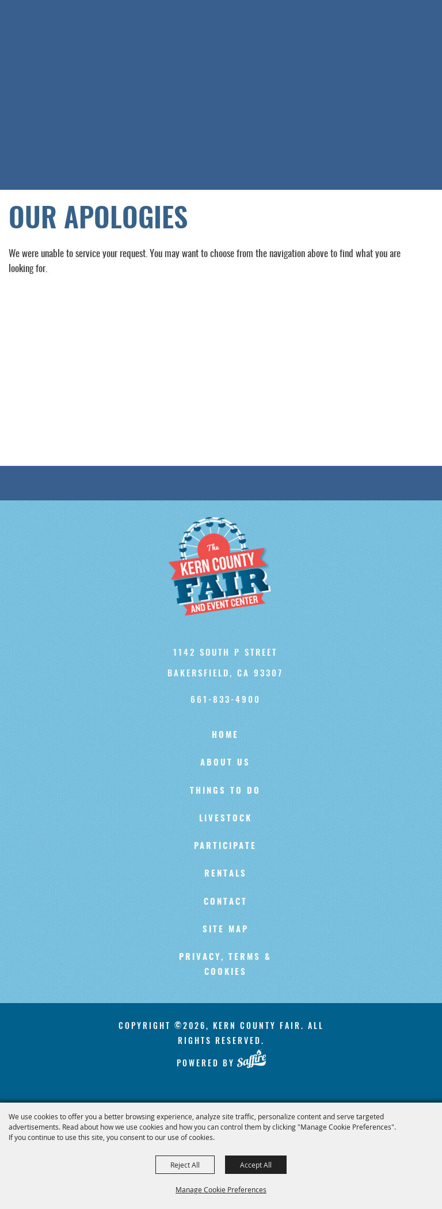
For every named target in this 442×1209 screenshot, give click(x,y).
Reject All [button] (185, 1164)
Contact (225, 902)
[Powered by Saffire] (251, 1059)
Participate (225, 846)
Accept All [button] (256, 1164)
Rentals (225, 874)
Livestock (225, 818)
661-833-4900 (225, 699)
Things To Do (225, 791)
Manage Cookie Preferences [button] (221, 1189)
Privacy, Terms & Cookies (225, 965)
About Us (225, 763)
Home (225, 735)
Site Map (226, 929)
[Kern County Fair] (225, 566)
